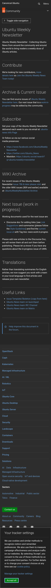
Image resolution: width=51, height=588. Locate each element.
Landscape (7, 429)
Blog (38, 516)
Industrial (20, 493)
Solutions (6, 461)
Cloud (5, 416)
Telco (4, 498)
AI (3, 467)
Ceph (4, 357)
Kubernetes (7, 364)
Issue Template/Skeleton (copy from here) (27, 299)
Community (18, 516)
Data (8, 467)
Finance (13, 498)
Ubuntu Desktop (10, 403)
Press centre (21, 520)
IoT (3, 390)
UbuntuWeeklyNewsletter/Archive (21, 190)
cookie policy (23, 566)
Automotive (7, 493)
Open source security (12, 476)
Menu (46, 3)
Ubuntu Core (8, 396)
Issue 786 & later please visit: (27, 184)
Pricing (5, 454)
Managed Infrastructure (13, 472)
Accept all (11, 580)
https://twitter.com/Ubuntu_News (23, 153)
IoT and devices (32, 476)
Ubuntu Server (9, 409)
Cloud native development (14, 480)
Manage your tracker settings (18, 573)
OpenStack (7, 351)
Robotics (6, 383)
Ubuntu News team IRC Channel (22, 305)
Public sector (33, 493)
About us (6, 516)
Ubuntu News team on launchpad (23, 302)
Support (6, 448)
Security (6, 422)
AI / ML (5, 377)
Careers (30, 516)
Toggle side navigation (17, 20)
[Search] (39, 4)
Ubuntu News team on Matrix (21, 308)
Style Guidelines (18, 228)
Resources (7, 520)
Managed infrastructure (13, 370)
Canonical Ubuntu (10, 3)
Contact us (9, 509)
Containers (7, 435)
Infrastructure (19, 467)
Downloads (7, 442)
